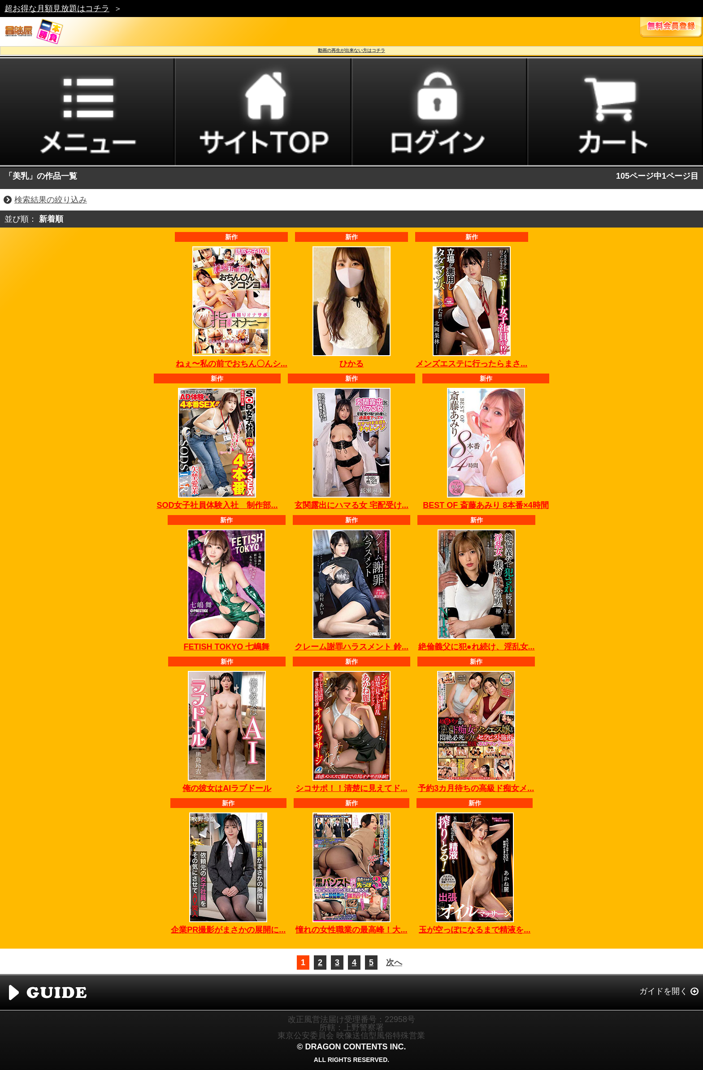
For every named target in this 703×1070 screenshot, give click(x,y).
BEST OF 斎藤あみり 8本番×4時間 (486, 505)
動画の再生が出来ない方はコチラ (351, 50)
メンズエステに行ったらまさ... (471, 363)
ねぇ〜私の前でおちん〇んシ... (231, 363)
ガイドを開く (663, 991)
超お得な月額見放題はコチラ (56, 8)
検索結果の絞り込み (50, 199)
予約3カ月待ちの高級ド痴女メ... (476, 788)
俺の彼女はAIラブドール (226, 788)
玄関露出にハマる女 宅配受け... (351, 505)
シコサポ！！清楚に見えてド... (351, 788)
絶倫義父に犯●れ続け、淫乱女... (476, 646)
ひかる (351, 363)
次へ (394, 962)
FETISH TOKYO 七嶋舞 (226, 646)
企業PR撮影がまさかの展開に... (228, 929)
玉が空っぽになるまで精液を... (474, 929)
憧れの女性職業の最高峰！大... (351, 929)
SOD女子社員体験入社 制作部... (217, 505)
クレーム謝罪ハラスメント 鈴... (351, 646)
